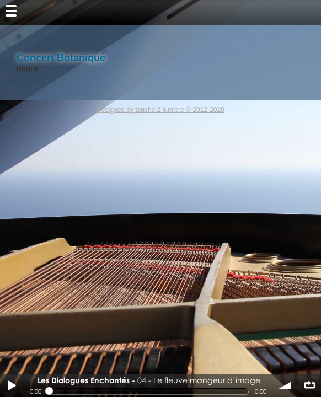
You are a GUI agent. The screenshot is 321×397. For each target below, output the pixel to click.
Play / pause (11, 385)
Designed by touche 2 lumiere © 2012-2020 (160, 110)
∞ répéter (309, 385)
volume (285, 385)
